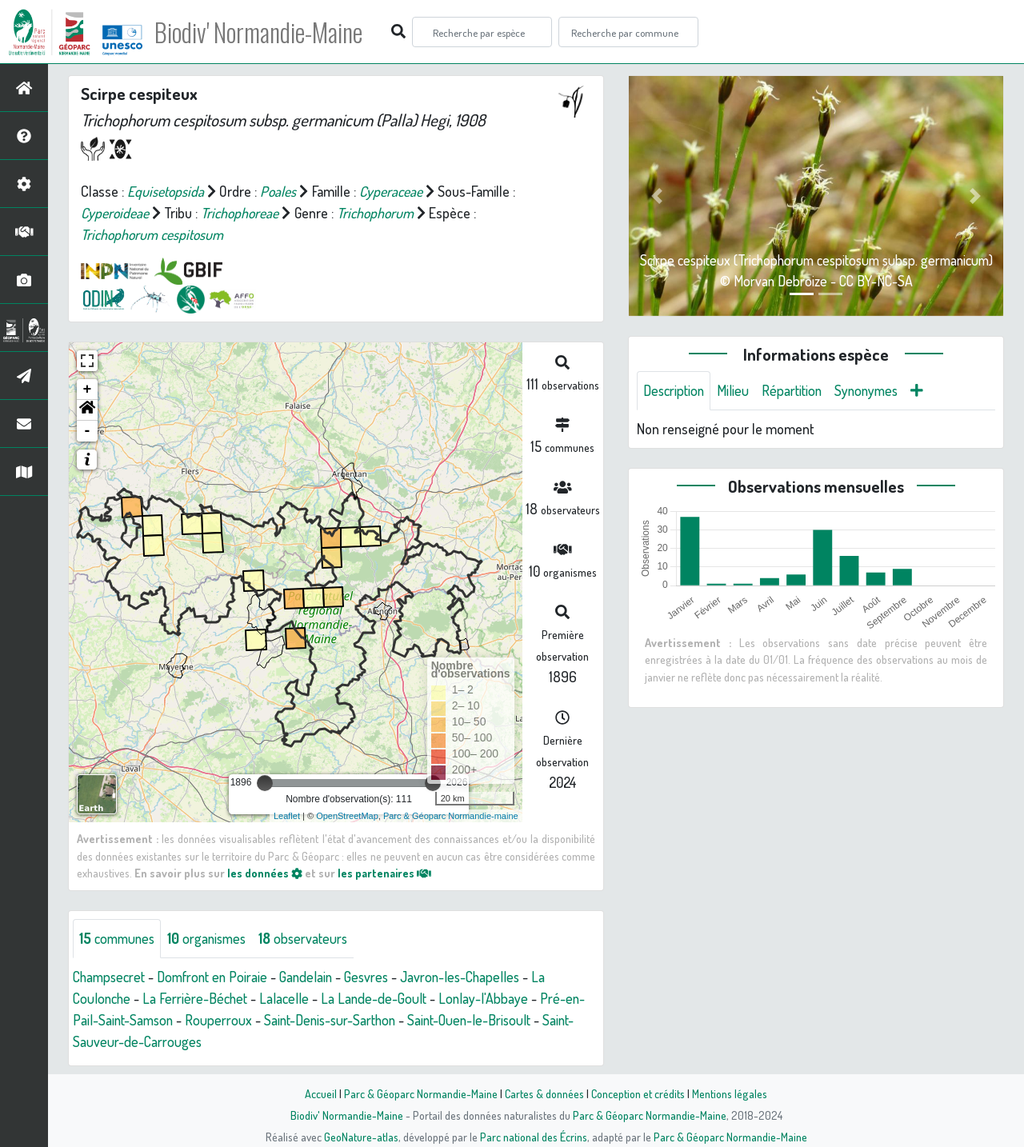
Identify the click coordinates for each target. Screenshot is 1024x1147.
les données (264, 872)
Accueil (321, 1093)
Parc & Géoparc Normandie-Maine (421, 1093)
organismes (212, 938)
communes (118, 938)
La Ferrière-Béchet (199, 998)
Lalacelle (289, 998)
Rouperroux (222, 1020)
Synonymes (873, 390)
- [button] (87, 431)
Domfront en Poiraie (219, 976)
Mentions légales (729, 1093)
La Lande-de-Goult (378, 998)
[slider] (265, 783)
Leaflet (287, 816)
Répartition (796, 390)
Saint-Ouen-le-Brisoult (482, 1020)
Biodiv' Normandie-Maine (262, 32)
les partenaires (386, 872)
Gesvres (377, 976)
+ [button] (87, 389)
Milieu (736, 390)
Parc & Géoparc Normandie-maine (450, 816)
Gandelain (315, 976)
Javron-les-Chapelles (474, 976)
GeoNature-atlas (361, 1136)
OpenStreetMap (347, 816)
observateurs (311, 938)
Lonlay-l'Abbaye (488, 998)
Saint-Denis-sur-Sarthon (337, 1020)
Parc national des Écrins (533, 1136)
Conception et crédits (638, 1093)
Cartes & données (544, 1093)
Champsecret (111, 976)
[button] (87, 410)
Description (675, 390)
